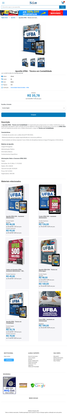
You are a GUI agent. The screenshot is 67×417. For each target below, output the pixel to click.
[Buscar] (62, 7)
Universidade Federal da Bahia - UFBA (20, 87)
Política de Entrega (32, 362)
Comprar (33, 115)
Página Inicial (4, 17)
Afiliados (9, 360)
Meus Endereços (57, 359)
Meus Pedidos (56, 360)
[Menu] (3, 3)
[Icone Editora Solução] (33, 2)
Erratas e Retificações (33, 360)
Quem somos (7, 356)
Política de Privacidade (33, 366)
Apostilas (13, 17)
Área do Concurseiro (33, 356)
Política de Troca (32, 363)
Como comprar (31, 357)
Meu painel (56, 356)
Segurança (30, 365)
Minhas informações (58, 357)
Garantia (30, 359)
